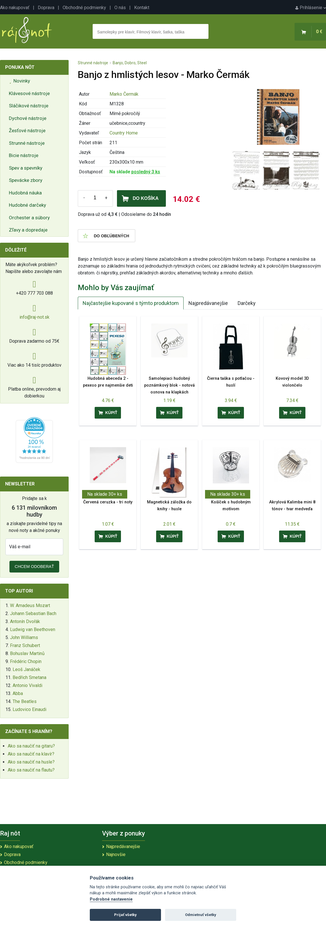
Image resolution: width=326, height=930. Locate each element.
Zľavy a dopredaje (28, 230)
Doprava (46, 7)
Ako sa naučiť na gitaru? (31, 746)
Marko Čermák (124, 94)
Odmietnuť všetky (200, 915)
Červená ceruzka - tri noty (107, 502)
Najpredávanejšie (208, 303)
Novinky (19, 81)
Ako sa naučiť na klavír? (31, 754)
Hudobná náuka (25, 193)
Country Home (124, 133)
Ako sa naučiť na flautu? (31, 770)
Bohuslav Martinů (27, 653)
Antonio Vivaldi (27, 685)
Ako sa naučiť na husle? (31, 762)
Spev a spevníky (25, 168)
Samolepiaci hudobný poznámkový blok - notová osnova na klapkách (169, 385)
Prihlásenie (310, 7)
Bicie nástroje (23, 155)
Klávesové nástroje (29, 93)
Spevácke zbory (25, 180)
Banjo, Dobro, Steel (130, 63)
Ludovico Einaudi (29, 709)
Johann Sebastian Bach (33, 613)
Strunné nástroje (27, 143)
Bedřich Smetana (29, 677)
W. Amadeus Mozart (30, 605)
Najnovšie (116, 854)
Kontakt (141, 7)
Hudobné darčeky (27, 205)
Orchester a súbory (29, 217)
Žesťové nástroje (27, 130)
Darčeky (247, 303)
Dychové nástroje (27, 118)
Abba (18, 693)
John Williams (24, 637)
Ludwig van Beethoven (32, 629)
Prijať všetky (125, 915)
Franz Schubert (25, 645)
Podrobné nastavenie (111, 899)
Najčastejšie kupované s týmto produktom (131, 303)
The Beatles (25, 701)
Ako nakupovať (14, 7)
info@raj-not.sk (34, 317)
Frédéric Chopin (25, 661)
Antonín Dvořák (25, 621)
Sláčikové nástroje (28, 106)
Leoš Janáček (26, 669)
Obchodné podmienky (84, 7)
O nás (120, 7)
